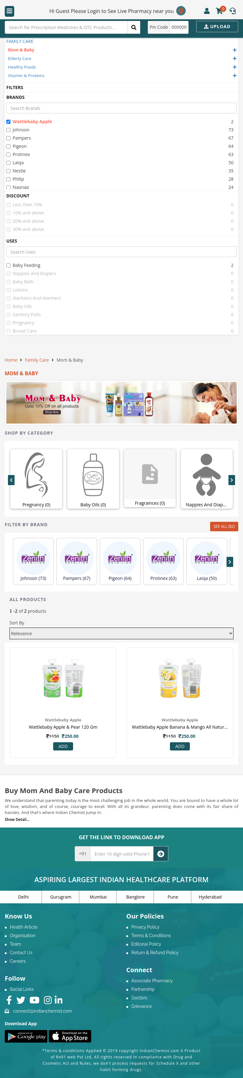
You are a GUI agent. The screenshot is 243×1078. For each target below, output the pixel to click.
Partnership (143, 989)
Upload (217, 26)
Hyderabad (210, 897)
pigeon (16, 146)
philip (15, 179)
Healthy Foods (22, 67)
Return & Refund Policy (154, 952)
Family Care (37, 360)
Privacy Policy (145, 927)
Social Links (22, 989)
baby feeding (23, 265)
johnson (17, 130)
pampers (18, 138)
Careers (18, 961)
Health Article (24, 927)
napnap (17, 187)
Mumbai (98, 897)
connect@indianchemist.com (42, 1011)
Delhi (23, 897)
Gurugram (61, 897)
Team (15, 944)
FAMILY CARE (19, 41)
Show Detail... (17, 819)
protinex (18, 154)
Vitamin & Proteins (26, 75)
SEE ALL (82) (224, 526)
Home (11, 360)
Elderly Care (19, 58)
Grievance (141, 1006)
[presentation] (11, 480)
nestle (16, 171)
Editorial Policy (146, 944)
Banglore (135, 897)
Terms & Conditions (151, 935)
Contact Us (21, 952)
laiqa (15, 163)
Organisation (22, 935)
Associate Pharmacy (152, 980)
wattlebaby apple (29, 121)
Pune (173, 897)
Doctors (139, 997)
